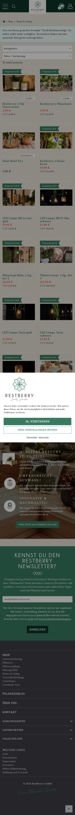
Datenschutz (32, 437)
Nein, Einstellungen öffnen (37, 430)
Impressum (44, 437)
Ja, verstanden (38, 421)
